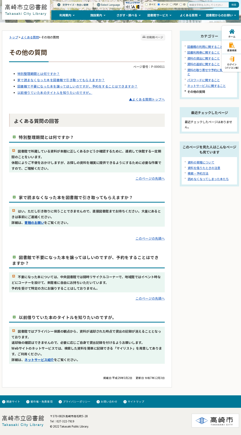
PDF (176, 4)
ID (184, 4)
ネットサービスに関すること (206, 85)
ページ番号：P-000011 (149, 66)
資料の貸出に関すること (203, 58)
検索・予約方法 (198, 173)
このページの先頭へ (150, 178)
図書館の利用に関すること (205, 46)
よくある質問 (30, 37)
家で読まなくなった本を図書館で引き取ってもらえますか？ (61, 80)
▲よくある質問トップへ (147, 99)
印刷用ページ (155, 37)
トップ (13, 37)
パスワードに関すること (203, 80)
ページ (164, 4)
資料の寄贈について (201, 162)
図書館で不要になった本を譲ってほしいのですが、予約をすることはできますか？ (77, 86)
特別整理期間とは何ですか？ (38, 73)
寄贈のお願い (34, 222)
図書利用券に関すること (203, 52)
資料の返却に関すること (203, 64)
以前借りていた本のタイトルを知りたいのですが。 (54, 92)
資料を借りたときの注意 (204, 168)
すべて (152, 4)
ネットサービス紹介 (39, 359)
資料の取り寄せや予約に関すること (209, 72)
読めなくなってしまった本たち (208, 179)
